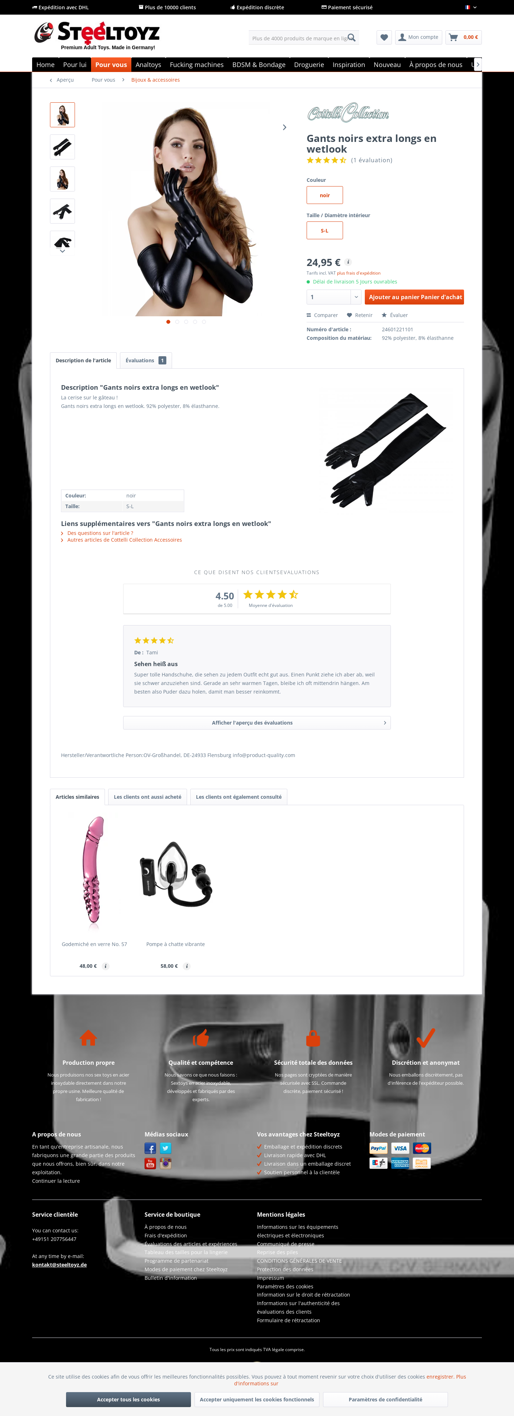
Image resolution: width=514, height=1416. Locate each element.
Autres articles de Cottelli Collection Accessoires (121, 539)
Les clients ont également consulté (239, 796)
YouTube (150, 1164)
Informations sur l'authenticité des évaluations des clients (298, 1307)
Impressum (270, 1277)
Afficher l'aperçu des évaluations (299, 721)
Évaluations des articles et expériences (191, 1244)
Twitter (166, 1148)
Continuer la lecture (56, 1180)
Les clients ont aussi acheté (147, 796)
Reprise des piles (277, 1252)
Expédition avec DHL (60, 7)
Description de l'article (83, 360)
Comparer (322, 315)
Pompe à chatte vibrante (175, 944)
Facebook (150, 1148)
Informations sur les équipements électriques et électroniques (297, 1231)
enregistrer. (441, 1376)
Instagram (166, 1164)
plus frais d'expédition (359, 273)
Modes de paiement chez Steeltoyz (186, 1269)
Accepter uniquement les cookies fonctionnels (257, 1399)
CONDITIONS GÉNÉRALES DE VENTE (299, 1260)
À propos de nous (166, 1226)
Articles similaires (77, 796)
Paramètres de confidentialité (385, 1399)
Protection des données (285, 1269)
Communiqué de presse (285, 1244)
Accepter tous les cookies (128, 1399)
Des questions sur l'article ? (97, 533)
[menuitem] (304, 37)
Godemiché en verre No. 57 (94, 944)
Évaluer (395, 315)
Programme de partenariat (176, 1260)
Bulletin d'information (171, 1277)
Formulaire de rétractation (288, 1320)
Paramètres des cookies (285, 1286)
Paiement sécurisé (347, 7)
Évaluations (146, 360)
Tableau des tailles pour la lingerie (186, 1252)
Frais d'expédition (166, 1235)
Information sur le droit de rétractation (303, 1294)
